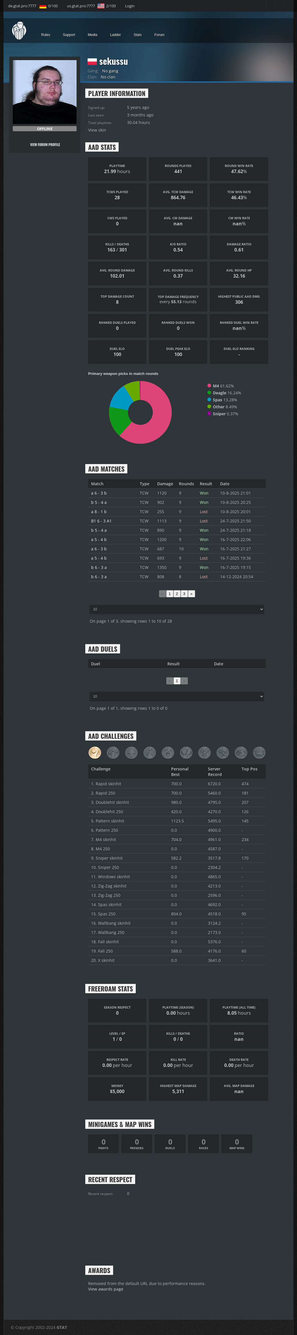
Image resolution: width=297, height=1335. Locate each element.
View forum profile (44, 144)
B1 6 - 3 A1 (101, 521)
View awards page (105, 1289)
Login (130, 5)
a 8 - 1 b (99, 511)
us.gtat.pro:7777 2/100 (91, 5)
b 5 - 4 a (99, 502)
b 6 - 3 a (99, 567)
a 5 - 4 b (99, 539)
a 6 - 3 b (99, 493)
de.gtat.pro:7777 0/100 (33, 5)
